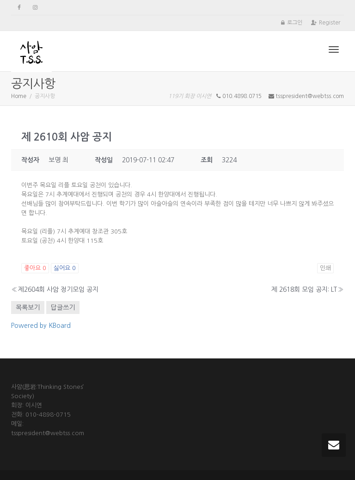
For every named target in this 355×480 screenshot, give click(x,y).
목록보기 (28, 307)
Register (329, 22)
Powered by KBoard (41, 325)
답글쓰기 (63, 307)
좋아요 (35, 268)
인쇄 (325, 268)
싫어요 (65, 268)
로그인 (294, 22)
